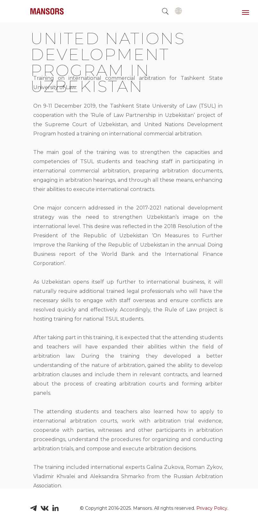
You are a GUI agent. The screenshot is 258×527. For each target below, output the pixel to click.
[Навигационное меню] (245, 12)
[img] (178, 10)
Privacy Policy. (212, 508)
